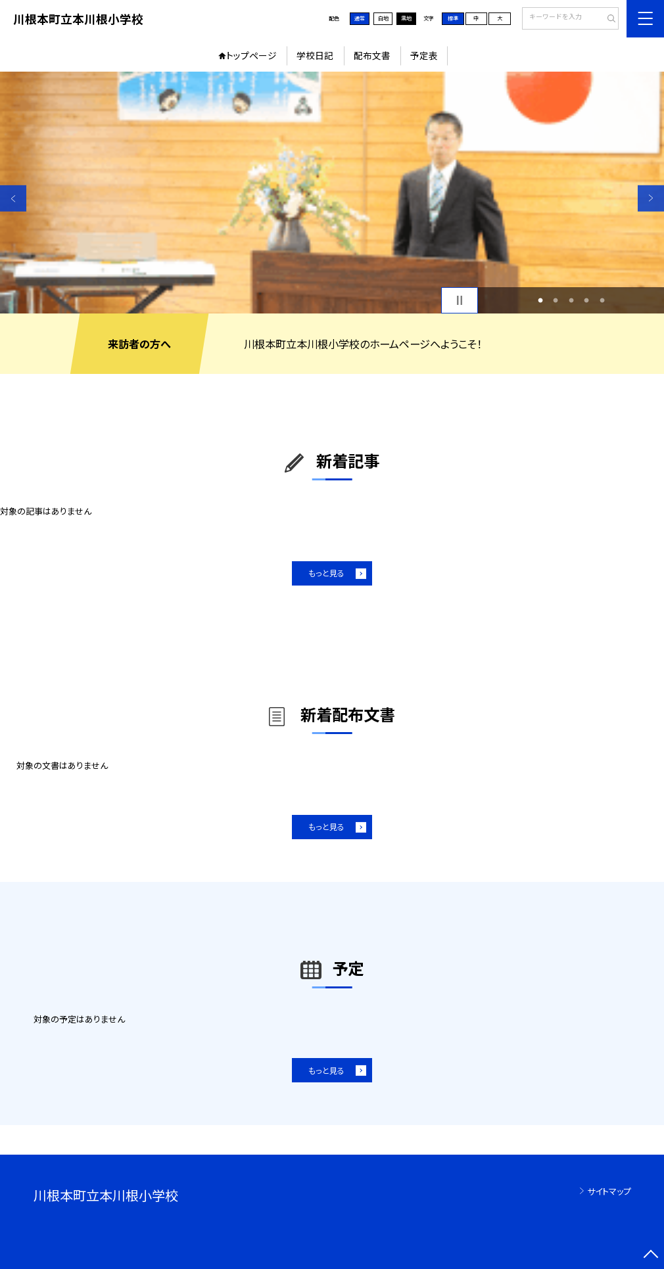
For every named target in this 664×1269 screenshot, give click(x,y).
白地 (383, 18)
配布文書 (372, 55)
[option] (332, 192)
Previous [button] (13, 198)
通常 (359, 18)
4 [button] (586, 300)
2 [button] (556, 300)
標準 (453, 18)
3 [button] (571, 300)
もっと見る (326, 572)
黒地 (406, 18)
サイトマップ (609, 1191)
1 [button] (540, 300)
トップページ (251, 55)
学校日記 (314, 55)
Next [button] (651, 198)
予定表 (424, 55)
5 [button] (602, 300)
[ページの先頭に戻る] (651, 1256)
